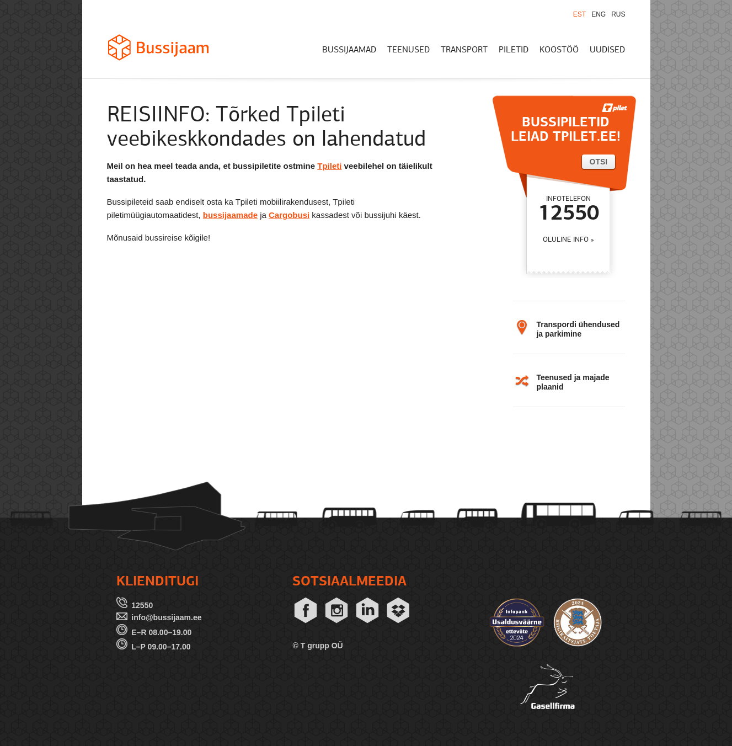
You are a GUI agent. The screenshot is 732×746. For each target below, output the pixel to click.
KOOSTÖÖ (559, 50)
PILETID (513, 50)
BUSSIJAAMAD (349, 50)
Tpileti (329, 165)
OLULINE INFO (566, 239)
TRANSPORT (464, 50)
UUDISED (607, 50)
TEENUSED (408, 50)
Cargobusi (289, 215)
